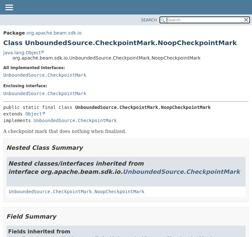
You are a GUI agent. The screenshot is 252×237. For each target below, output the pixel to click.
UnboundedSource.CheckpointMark (44, 75)
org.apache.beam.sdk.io (53, 33)
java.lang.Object (22, 52)
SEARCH (149, 20)
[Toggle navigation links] (8, 8)
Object (33, 114)
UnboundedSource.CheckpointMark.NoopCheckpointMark (76, 191)
